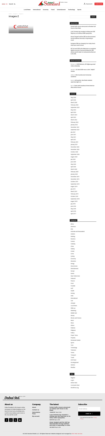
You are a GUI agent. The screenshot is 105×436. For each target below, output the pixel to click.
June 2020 (73, 162)
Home (10, 13)
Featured (73, 278)
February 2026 (74, 105)
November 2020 (75, 149)
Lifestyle (73, 303)
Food (72, 283)
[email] (89, 409)
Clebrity (73, 249)
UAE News (73, 360)
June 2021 (73, 134)
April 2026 (73, 100)
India (72, 295)
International (74, 298)
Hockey (73, 293)
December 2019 (75, 176)
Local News (74, 305)
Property (73, 337)
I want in (89, 413)
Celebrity (73, 244)
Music (72, 320)
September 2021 (75, 129)
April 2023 (73, 117)
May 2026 (73, 97)
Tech (72, 345)
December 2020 (75, 147)
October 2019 (74, 181)
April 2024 (73, 112)
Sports (72, 342)
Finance (73, 281)
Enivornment (74, 266)
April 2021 (73, 139)
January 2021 (74, 144)
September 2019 (75, 184)
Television (73, 350)
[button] (12, 4)
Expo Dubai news (75, 276)
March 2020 (74, 169)
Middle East (74, 313)
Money (72, 315)
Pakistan (73, 328)
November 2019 (75, 179)
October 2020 (74, 152)
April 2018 (73, 211)
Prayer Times (74, 335)
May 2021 (73, 137)
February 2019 (74, 194)
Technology (74, 347)
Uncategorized (74, 362)
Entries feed (74, 382)
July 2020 (73, 159)
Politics (72, 333)
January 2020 (74, 174)
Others (72, 325)
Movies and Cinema (76, 318)
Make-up (73, 308)
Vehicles (73, 365)
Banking (73, 236)
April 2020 (73, 166)
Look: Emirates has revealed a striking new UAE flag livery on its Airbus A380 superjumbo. (83, 32)
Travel (72, 357)
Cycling (72, 256)
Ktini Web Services (77, 433)
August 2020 (74, 157)
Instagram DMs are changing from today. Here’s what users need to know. (83, 44)
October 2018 (74, 196)
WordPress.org (75, 387)
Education (73, 261)
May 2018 (73, 208)
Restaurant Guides (75, 340)
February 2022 (74, 122)
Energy (72, 263)
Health (72, 291)
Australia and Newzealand (77, 231)
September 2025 (75, 107)
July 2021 (73, 132)
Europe (72, 271)
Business (73, 239)
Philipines (73, 330)
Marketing (73, 310)
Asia (72, 229)
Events (72, 273)
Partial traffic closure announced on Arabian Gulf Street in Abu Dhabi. (83, 27)
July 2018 (73, 204)
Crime (72, 253)
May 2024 (73, 110)
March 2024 (74, 115)
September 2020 (75, 154)
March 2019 (74, 191)
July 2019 (73, 189)
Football (73, 286)
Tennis (72, 352)
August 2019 (74, 186)
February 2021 (74, 142)
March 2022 (74, 120)
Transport (73, 355)
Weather (73, 367)
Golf (72, 288)
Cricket (72, 251)
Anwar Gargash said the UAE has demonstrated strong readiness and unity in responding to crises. (83, 38)
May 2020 (73, 164)
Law (72, 300)
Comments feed (75, 385)
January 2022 (74, 124)
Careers (73, 241)
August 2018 (74, 201)
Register (73, 378)
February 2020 (74, 171)
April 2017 (73, 213)
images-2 (15, 13)
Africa (72, 224)
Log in (72, 380)
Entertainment (74, 268)
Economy (73, 258)
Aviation (73, 234)
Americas (73, 226)
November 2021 (75, 127)
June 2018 (73, 206)
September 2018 (75, 199)
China (72, 246)
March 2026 (74, 102)
